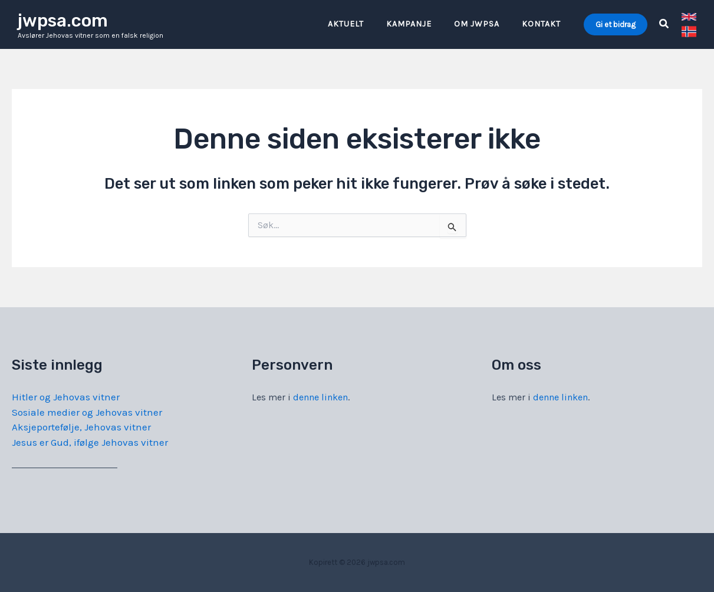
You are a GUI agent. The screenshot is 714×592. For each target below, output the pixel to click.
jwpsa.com (63, 20)
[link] (689, 16)
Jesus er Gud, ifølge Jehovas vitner (90, 442)
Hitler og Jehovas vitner (66, 397)
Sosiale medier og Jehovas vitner (87, 412)
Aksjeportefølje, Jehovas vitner (81, 427)
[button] (615, 24)
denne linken (320, 397)
